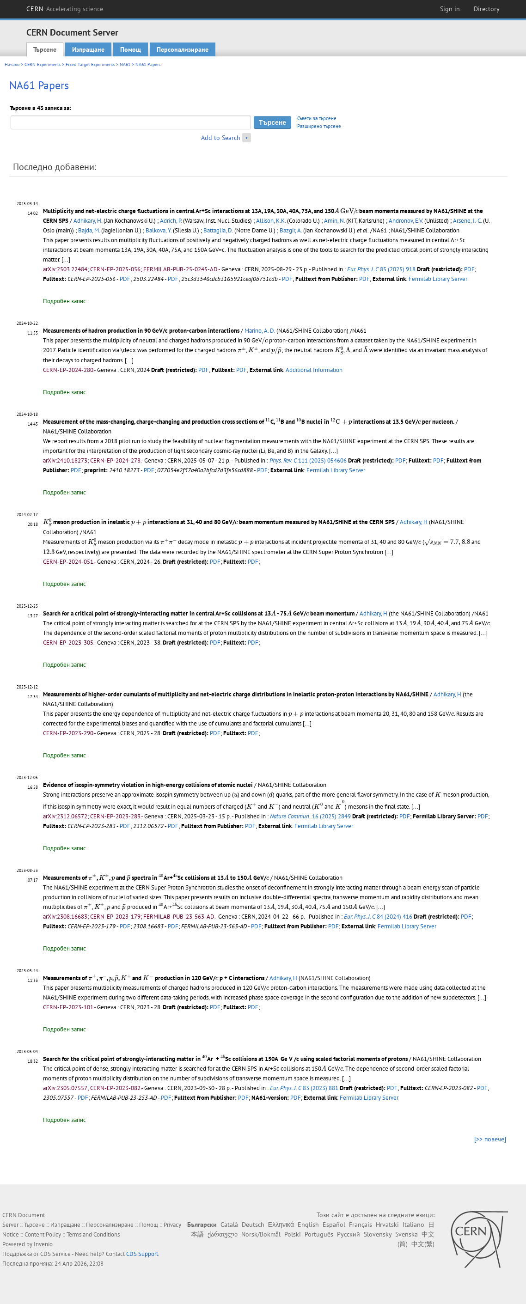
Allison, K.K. (271, 221)
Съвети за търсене (316, 118)
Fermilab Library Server (438, 279)
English (308, 1224)
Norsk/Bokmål (261, 1234)
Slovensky (377, 1234)
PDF (469, 269)
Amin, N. (334, 221)
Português (319, 1234)
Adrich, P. (171, 221)
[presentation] (346, 211)
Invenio (43, 1244)
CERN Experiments (42, 64)
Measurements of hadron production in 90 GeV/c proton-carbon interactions (141, 331)
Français (360, 1224)
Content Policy (42, 1234)
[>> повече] (490, 1139)
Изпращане (88, 49)
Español (334, 1224)
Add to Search (220, 138)
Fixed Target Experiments (90, 64)
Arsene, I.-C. (467, 221)
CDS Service (55, 1254)
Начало (12, 64)
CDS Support (142, 1254)
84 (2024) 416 (378, 916)
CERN (64, 9)
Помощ (130, 49)
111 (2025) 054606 (308, 460)
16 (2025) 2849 (310, 816)
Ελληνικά (281, 1224)
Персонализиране (182, 49)
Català (229, 1224)
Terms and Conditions (93, 1234)
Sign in (450, 9)
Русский (348, 1234)
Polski (292, 1234)
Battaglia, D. (218, 230)
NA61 (125, 64)
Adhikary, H (414, 522)
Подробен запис (64, 301)
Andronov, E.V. (406, 221)
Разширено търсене (319, 126)
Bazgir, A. (291, 230)
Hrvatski (387, 1224)
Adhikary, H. (87, 221)
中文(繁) (422, 1244)
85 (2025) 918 (381, 269)
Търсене (44, 49)
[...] (65, 259)
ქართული (223, 1234)
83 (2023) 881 (304, 1088)
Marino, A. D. (260, 331)
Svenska (406, 1234)
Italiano (413, 1224)
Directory (487, 9)
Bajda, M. (89, 230)
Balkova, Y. (158, 230)
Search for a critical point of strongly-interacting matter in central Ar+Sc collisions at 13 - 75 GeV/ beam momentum (199, 613)
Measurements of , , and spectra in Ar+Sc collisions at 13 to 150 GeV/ (156, 878)
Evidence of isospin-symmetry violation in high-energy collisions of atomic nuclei (148, 785)
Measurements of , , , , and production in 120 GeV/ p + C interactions (153, 978)
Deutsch (253, 1224)
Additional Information (314, 370)
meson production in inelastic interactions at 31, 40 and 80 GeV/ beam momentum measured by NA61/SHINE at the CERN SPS (219, 522)
